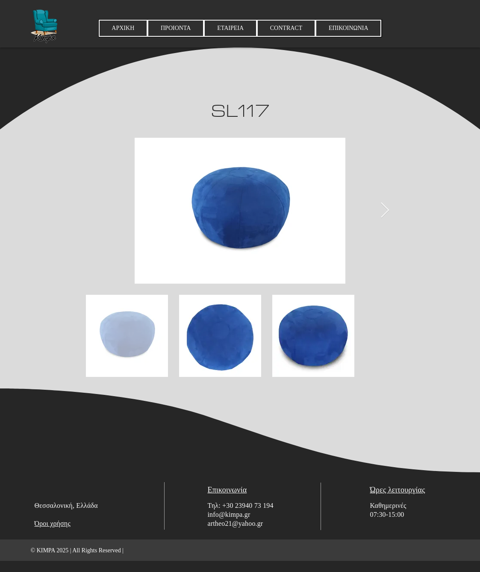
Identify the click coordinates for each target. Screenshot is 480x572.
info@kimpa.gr (229, 514)
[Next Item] (385, 210)
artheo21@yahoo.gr (235, 523)
